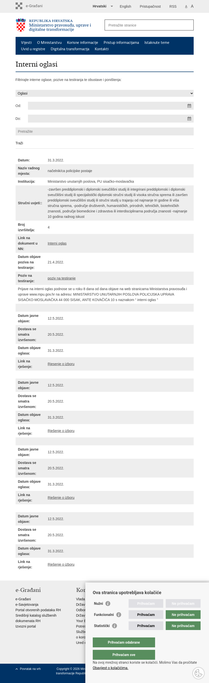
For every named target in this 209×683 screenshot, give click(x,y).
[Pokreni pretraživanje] (188, 25)
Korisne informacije (82, 42)
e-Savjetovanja (27, 605)
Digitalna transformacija (70, 49)
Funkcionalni (104, 625)
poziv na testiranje (62, 278)
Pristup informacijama (121, 42)
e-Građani (23, 599)
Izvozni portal (26, 626)
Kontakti (102, 49)
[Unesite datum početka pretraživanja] (111, 106)
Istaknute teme (156, 42)
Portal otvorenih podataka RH (38, 610)
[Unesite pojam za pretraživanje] (144, 25)
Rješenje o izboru (61, 431)
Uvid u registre (33, 49)
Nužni (98, 613)
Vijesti (26, 42)
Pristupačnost (150, 6)
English (125, 6)
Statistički (102, 636)
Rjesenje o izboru (61, 364)
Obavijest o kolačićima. (110, 668)
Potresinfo (84, 626)
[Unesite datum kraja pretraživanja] (111, 119)
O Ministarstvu (49, 42)
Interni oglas (57, 243)
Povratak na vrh (30, 669)
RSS (173, 6)
